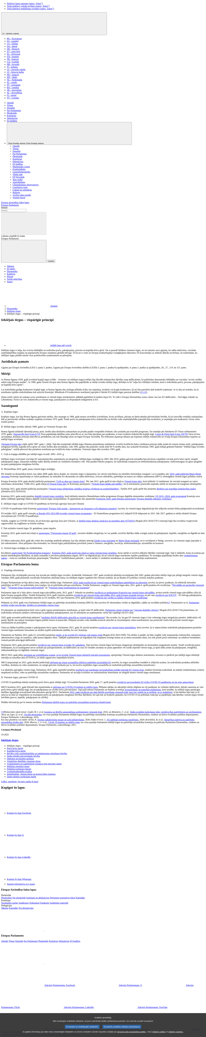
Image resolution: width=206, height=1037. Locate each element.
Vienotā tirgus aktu (133, 481)
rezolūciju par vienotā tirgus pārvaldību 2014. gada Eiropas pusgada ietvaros (109, 595)
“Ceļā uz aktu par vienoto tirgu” (70, 481)
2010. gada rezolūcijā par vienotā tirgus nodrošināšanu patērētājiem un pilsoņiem (110, 582)
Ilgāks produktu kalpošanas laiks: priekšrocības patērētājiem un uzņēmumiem (165, 712)
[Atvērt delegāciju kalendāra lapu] (13, 908)
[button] (44, 930)
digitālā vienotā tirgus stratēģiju (49, 496)
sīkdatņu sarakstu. (176, 1035)
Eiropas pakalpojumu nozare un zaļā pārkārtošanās (61, 719)
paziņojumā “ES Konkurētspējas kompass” (31, 553)
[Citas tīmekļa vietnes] (69, 133)
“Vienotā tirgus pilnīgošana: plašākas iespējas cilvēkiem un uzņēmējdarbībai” (83, 489)
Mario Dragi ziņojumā (129, 540)
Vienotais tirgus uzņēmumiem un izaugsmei (69, 587)
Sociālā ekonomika (33, 714)
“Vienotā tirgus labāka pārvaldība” (106, 484)
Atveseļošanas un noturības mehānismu (143, 689)
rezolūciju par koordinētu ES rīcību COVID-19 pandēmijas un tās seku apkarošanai (155, 682)
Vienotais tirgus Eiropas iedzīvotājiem (26, 587)
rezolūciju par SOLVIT (166, 595)
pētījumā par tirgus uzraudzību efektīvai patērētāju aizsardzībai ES (80, 662)
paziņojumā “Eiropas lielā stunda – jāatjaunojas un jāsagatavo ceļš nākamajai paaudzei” (77, 508)
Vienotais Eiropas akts (11, 444)
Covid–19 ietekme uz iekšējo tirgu (64, 722)
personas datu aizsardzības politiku (131, 1035)
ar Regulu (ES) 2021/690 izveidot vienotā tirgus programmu (64, 513)
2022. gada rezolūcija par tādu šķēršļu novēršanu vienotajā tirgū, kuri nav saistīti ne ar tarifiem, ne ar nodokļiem (121, 692)
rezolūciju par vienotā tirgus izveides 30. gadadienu (61, 645)
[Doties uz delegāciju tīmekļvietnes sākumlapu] (4, 908)
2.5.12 (143, 392)
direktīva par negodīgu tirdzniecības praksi (176, 489)
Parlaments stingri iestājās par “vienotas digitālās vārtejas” (132, 610)
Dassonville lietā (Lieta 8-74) (26, 434)
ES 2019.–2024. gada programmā (171, 496)
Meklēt (4, 207)
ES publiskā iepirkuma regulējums (122, 719)
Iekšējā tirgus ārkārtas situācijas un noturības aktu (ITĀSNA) (107, 521)
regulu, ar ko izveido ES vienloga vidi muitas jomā (79, 635)
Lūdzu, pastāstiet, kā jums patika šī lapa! (19, 781)
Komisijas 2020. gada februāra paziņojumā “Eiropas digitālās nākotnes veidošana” (134, 499)
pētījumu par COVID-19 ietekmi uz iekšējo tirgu (75, 687)
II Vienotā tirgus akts (56, 484)
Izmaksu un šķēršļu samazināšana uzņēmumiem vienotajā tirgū (73, 712)
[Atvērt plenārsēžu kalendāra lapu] (80, 898)
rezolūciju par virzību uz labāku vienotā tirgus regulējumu (120, 598)
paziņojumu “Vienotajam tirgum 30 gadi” (58, 533)
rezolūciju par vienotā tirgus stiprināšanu (117, 627)
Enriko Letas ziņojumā (104, 540)
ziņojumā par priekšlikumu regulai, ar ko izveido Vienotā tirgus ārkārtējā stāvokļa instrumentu (67, 655)
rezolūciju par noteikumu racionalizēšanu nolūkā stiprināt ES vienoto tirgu (110, 670)
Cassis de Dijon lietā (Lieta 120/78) (171, 434)
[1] (168, 602)
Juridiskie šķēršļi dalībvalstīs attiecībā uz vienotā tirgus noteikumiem (73, 617)
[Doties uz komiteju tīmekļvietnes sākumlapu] (9, 903)
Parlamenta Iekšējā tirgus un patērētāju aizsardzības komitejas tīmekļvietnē (76, 702)
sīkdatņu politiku (159, 1035)
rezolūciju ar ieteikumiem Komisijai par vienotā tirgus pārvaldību (124, 592)
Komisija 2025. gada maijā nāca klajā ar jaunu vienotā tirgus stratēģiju (84, 553)
